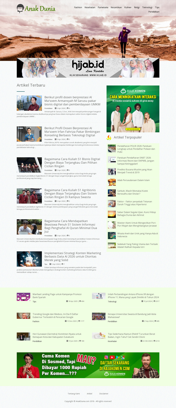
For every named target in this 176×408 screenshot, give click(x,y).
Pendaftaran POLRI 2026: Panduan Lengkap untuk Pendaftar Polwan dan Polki (136, 149)
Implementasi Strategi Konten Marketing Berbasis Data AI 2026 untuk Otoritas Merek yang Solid (72, 256)
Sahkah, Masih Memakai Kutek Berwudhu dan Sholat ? (132, 192)
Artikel (89, 393)
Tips (157, 7)
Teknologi (147, 7)
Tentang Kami (74, 393)
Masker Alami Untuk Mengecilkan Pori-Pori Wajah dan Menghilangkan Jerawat (137, 224)
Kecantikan (116, 7)
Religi (137, 7)
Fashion (78, 7)
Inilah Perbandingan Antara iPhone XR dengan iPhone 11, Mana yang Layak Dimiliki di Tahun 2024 (133, 296)
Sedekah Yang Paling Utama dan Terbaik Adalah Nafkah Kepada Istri (137, 246)
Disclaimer (103, 393)
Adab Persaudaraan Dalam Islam (133, 180)
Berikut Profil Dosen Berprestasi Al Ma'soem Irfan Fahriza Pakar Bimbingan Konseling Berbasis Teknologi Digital (72, 131)
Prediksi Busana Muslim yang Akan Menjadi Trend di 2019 (134, 171)
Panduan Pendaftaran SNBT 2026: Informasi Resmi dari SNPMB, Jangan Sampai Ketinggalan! (135, 160)
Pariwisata (103, 7)
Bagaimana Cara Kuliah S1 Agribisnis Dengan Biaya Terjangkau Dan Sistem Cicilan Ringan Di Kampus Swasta (70, 193)
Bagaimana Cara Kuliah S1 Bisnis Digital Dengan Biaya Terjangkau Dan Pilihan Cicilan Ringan (72, 162)
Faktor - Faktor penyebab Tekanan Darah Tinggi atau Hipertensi (134, 203)
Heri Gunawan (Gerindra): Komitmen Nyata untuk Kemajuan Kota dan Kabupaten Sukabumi (57, 335)
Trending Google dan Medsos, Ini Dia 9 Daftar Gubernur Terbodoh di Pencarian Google (55, 316)
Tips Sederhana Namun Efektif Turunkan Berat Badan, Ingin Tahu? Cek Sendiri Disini (131, 335)
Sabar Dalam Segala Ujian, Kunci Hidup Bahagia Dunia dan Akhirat (136, 214)
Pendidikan (153, 11)
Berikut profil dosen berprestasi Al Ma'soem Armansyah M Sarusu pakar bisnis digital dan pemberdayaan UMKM (72, 100)
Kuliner (128, 7)
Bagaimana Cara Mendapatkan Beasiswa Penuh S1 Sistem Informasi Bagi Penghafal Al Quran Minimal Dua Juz (70, 226)
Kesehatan (90, 7)
